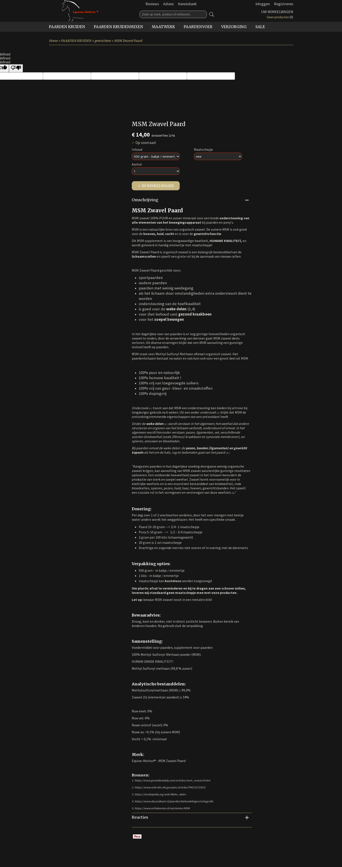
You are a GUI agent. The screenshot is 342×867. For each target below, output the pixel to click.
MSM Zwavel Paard (128, 41)
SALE (260, 26)
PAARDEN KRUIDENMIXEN (118, 26)
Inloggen (262, 3)
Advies (168, 3)
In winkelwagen (158, 186)
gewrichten (102, 41)
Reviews (152, 3)
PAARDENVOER (198, 26)
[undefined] (16, 68)
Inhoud (137, 149)
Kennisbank (187, 3)
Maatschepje (203, 149)
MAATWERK (163, 26)
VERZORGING (234, 26)
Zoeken (210, 14)
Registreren (283, 3)
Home (53, 41)
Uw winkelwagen (277, 11)
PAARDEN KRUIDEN (67, 26)
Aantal (137, 164)
